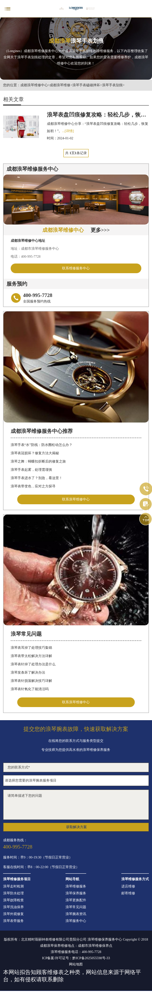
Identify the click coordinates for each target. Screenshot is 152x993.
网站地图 (76, 964)
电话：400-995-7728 (26, 256)
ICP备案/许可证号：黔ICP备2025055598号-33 (76, 958)
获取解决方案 (76, 827)
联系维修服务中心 (76, 268)
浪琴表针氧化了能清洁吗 (30, 689)
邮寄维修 (128, 893)
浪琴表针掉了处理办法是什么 (33, 664)
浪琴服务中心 (75, 921)
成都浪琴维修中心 (34, 85)
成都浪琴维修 (60, 85)
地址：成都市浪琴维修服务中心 (35, 248)
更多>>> (100, 230)
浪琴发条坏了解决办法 (28, 672)
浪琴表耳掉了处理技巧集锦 (31, 647)
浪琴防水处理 (13, 893)
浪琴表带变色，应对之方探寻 (33, 486)
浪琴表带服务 (13, 921)
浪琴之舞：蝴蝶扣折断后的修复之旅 (38, 461)
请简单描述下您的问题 (76, 805)
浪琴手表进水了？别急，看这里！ (36, 478)
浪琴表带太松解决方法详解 (31, 656)
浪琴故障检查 (13, 900)
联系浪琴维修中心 (76, 499)
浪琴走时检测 (13, 886)
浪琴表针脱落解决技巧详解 (31, 681)
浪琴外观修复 (13, 914)
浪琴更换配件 (75, 900)
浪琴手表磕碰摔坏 (86, 85)
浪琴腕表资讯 (75, 914)
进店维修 (128, 886)
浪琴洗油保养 (13, 907)
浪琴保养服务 (75, 893)
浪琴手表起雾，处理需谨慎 (31, 469)
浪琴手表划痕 (112, 85)
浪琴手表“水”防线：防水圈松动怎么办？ (41, 445)
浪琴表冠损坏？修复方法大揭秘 (35, 453)
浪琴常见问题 (75, 907)
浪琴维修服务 (75, 886)
